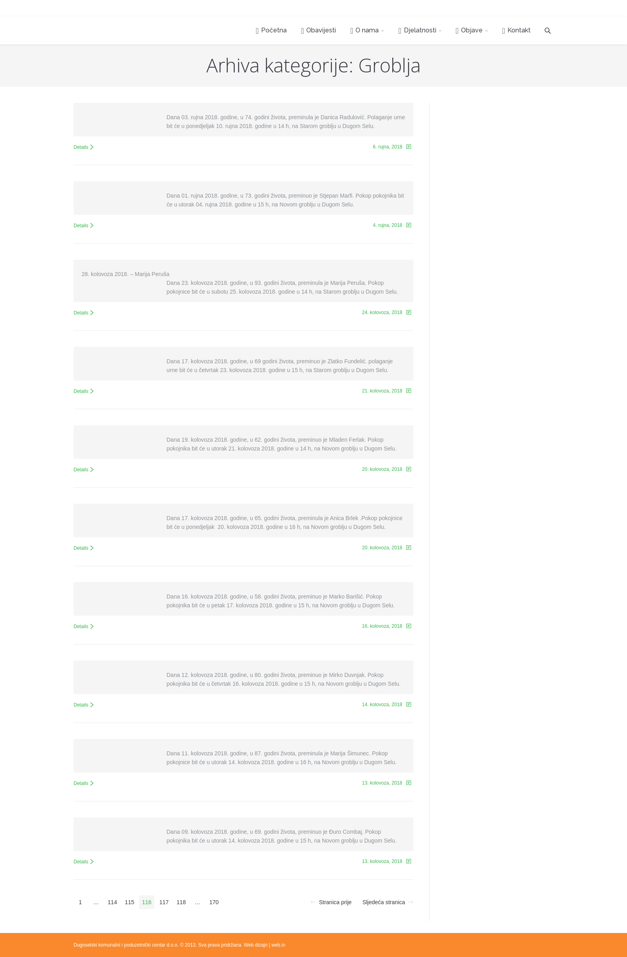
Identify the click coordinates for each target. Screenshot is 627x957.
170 (213, 902)
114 (112, 902)
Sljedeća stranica (383, 902)
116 (146, 902)
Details (81, 147)
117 (163, 902)
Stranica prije (335, 902)
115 (129, 902)
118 (181, 902)
